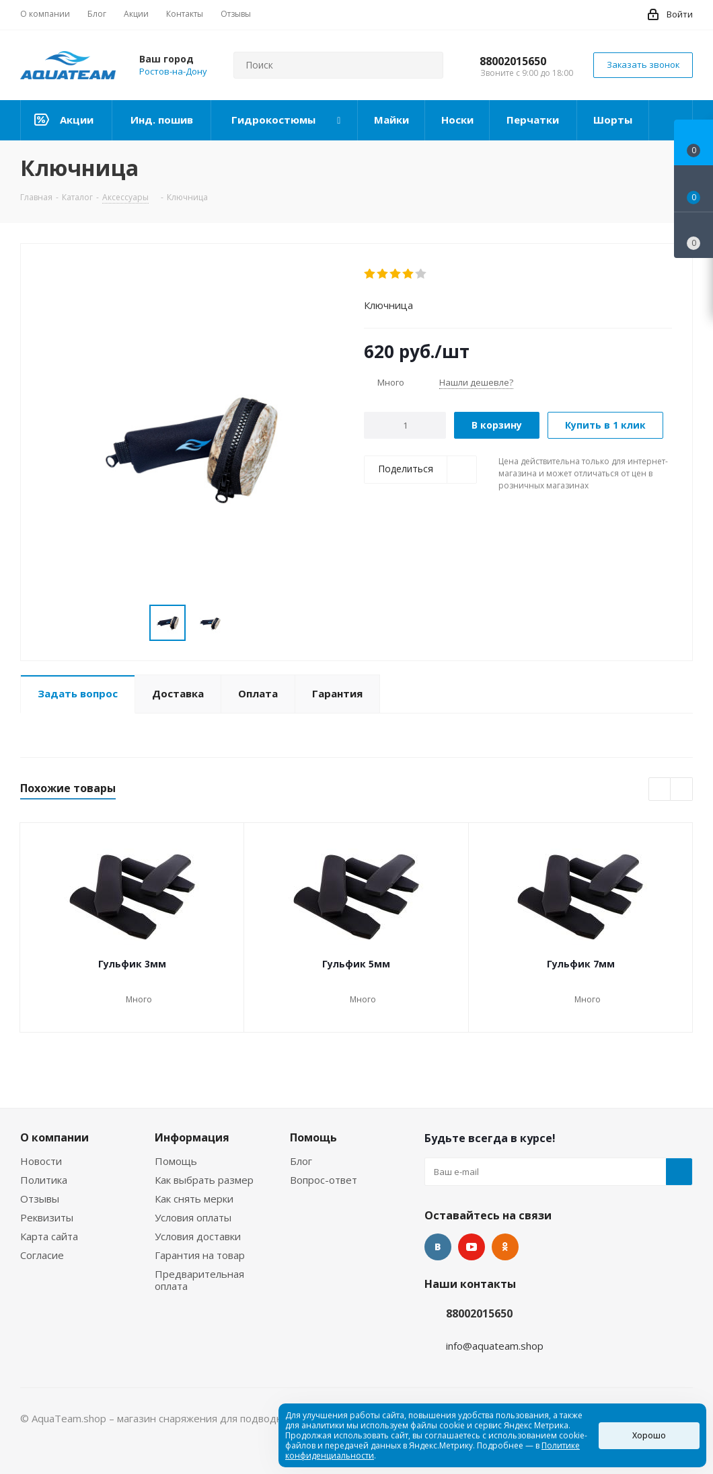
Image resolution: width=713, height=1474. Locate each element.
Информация (192, 1137)
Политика (43, 1179)
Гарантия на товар (200, 1255)
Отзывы (39, 1198)
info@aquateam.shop (494, 1345)
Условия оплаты (193, 1217)
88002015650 (513, 61)
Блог (301, 1161)
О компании (54, 1137)
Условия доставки (198, 1236)
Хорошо (649, 1435)
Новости (41, 1161)
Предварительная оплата (199, 1280)
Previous (660, 789)
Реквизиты (46, 1217)
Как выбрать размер (204, 1179)
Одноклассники (505, 1246)
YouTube (471, 1246)
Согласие (42, 1255)
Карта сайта (49, 1236)
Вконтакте (437, 1246)
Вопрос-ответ (323, 1179)
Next (682, 789)
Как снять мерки (194, 1198)
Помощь (176, 1161)
